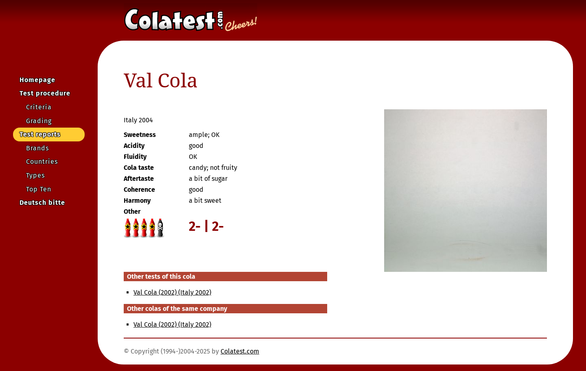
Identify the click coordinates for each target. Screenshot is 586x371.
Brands (37, 148)
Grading (39, 121)
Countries (42, 161)
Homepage (37, 80)
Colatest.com (240, 351)
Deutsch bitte (42, 202)
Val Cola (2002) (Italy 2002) (172, 292)
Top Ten (38, 189)
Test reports (40, 134)
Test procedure (45, 93)
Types (35, 175)
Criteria (39, 107)
